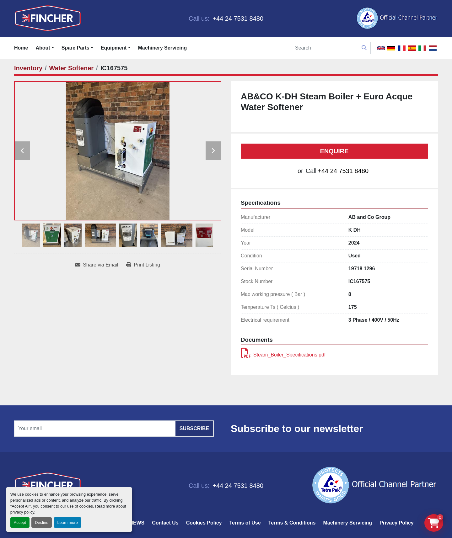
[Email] (114, 428)
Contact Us (165, 522)
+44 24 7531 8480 (237, 18)
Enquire (334, 151)
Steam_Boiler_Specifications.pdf (283, 354)
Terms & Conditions (292, 522)
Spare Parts (75, 47)
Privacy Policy (396, 522)
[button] (77, 48)
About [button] (42, 47)
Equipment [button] (114, 47)
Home (21, 47)
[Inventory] (28, 68)
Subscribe (194, 428)
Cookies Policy (204, 522)
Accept (20, 522)
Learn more (67, 522)
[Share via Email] (96, 265)
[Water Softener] (71, 68)
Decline (41, 522)
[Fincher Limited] (47, 485)
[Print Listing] (143, 265)
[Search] (331, 48)
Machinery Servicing (162, 47)
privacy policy (22, 512)
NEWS (136, 522)
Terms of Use (245, 522)
